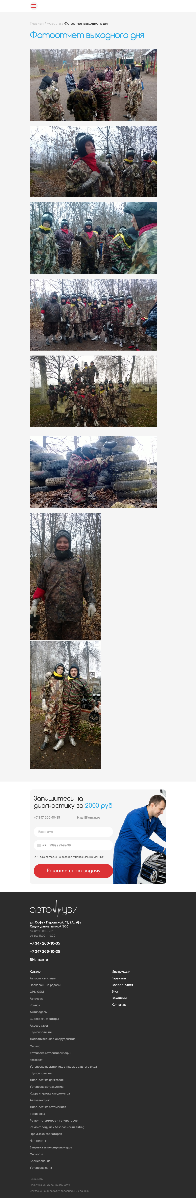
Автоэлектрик (40, 1098)
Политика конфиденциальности (50, 1181)
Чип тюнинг (38, 1138)
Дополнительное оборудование (53, 1038)
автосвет (36, 1058)
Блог (115, 992)
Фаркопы (36, 1151)
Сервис (35, 1045)
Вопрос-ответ (122, 985)
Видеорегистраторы (44, 1018)
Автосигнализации (43, 979)
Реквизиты (36, 1175)
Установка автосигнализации (51, 1052)
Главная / (38, 23)
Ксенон (35, 1005)
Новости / (55, 23)
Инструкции (121, 972)
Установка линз (41, 1164)
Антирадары (39, 1011)
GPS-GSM (37, 992)
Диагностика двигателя (47, 1078)
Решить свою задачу (73, 871)
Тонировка (37, 1111)
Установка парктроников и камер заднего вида (64, 1065)
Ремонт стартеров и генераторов (54, 1118)
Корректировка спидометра (50, 1091)
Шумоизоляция (41, 1031)
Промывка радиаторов (46, 1131)
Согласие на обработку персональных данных (59, 1187)
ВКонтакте (39, 960)
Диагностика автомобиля (48, 1105)
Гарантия (119, 979)
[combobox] (40, 845)
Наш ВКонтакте (89, 818)
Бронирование (40, 1158)
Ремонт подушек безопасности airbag (57, 1125)
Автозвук (36, 998)
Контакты (119, 1005)
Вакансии (119, 998)
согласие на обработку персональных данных (75, 857)
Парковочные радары (45, 985)
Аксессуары (39, 1025)
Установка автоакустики (48, 1085)
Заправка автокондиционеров (52, 1144)
